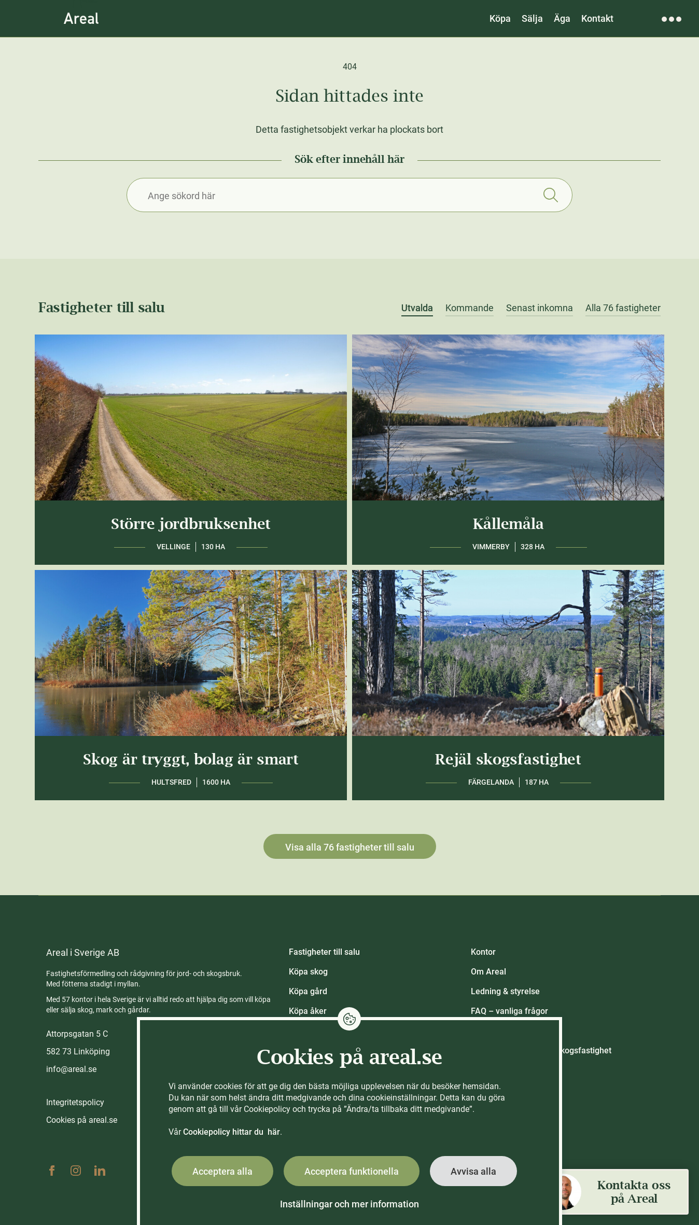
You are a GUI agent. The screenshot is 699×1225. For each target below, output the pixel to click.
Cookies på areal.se (81, 1120)
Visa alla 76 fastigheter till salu (349, 847)
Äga (562, 18)
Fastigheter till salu (324, 952)
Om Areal (488, 972)
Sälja (532, 18)
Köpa (500, 18)
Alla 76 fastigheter (623, 308)
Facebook (52, 1170)
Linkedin (99, 1170)
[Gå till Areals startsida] (81, 18)
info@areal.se (71, 1069)
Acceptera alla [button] (222, 1171)
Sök (550, 195)
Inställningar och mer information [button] (349, 1204)
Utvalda (417, 308)
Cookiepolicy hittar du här (231, 1132)
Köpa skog (308, 972)
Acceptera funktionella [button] (351, 1171)
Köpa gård (308, 991)
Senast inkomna (539, 308)
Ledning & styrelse (505, 991)
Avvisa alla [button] (473, 1171)
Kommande (469, 308)
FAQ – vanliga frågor (509, 1011)
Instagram (75, 1170)
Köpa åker (308, 1011)
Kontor (483, 952)
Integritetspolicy (75, 1102)
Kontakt (597, 18)
